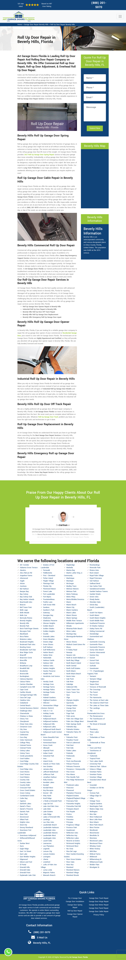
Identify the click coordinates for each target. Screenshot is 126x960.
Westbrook (94, 830)
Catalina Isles (25, 700)
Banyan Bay (24, 591)
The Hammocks (96, 697)
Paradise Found (72, 740)
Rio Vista (69, 849)
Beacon (23, 605)
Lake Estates (48, 811)
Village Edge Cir (95, 795)
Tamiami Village (96, 679)
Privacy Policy (98, 915)
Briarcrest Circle (26, 658)
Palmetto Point (71, 737)
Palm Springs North (73, 724)
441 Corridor (24, 565)
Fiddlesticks (47, 573)
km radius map (95, 178)
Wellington (93, 811)
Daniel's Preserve (26, 809)
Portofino (69, 817)
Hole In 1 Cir (47, 711)
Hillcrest (46, 703)
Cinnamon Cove (26, 727)
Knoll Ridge (47, 798)
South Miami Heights (98, 618)
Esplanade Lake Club (28, 875)
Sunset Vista (94, 663)
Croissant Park (25, 788)
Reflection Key (71, 835)
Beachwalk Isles (26, 602)
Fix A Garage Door (75, 898)
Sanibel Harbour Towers (99, 591)
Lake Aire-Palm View (51, 806)
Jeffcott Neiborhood (50, 772)
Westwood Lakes (96, 841)
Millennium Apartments (75, 623)
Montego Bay (71, 634)
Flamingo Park (48, 583)
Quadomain (70, 830)
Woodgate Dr (94, 867)
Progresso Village (73, 825)
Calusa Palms (25, 681)
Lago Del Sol (48, 803)
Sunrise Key (94, 655)
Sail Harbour (94, 581)
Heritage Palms (49, 689)
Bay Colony (24, 594)
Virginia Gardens (96, 803)
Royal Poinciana (96, 578)
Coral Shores (24, 772)
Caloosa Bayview (26, 679)
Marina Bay (70, 570)
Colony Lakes (25, 750)
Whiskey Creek (95, 846)
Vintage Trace (95, 801)
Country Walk (25, 785)
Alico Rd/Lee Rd (26, 573)
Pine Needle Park (72, 777)
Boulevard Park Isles (27, 644)
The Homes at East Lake (99, 700)
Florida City (47, 586)
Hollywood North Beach (52, 729)
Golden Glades (48, 628)
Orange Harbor (71, 705)
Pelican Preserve (72, 764)
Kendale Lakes (48, 782)
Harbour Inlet (48, 663)
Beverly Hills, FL (42, 943)
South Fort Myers (96, 612)
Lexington (46, 856)
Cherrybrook (24, 721)
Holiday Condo (48, 713)
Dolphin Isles (25, 822)
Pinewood (70, 790)
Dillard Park (24, 819)
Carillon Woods (25, 692)
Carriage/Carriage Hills (28, 695)
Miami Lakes (71, 612)
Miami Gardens (72, 610)
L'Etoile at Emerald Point (52, 801)
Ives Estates (47, 766)
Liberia (45, 859)
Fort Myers (47, 597)
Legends (46, 849)
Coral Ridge (24, 761)
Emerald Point (25, 872)
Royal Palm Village (97, 575)
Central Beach (25, 705)
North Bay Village (72, 660)
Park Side (70, 748)
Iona (44, 758)
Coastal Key (24, 732)
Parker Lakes (71, 750)
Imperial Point (48, 750)
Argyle (22, 581)
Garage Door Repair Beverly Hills (36, 24)
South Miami (94, 615)
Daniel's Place (25, 806)
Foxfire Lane (47, 602)
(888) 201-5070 (98, 5)
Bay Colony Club (26, 597)
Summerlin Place (96, 644)
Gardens (46, 607)
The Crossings (95, 689)
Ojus (68, 695)
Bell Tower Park (26, 607)
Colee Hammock (26, 740)
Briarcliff (23, 655)
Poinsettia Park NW (73, 806)
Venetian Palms (96, 772)
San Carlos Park (96, 586)
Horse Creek (47, 745)
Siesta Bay (94, 605)
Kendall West (48, 788)
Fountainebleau (49, 599)
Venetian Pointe (96, 774)
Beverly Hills (24, 623)
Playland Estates (72, 795)
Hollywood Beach (49, 719)
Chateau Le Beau (26, 716)
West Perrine (94, 827)
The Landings (95, 708)
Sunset (92, 658)
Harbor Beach (48, 652)
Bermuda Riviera (26, 618)
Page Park (70, 713)
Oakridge (69, 684)
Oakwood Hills (71, 687)
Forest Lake (47, 591)
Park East (70, 745)
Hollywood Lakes (49, 727)
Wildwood (93, 856)
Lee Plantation (48, 846)
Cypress (23, 801)
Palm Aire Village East (74, 719)
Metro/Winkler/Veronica (75, 599)
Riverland (69, 867)
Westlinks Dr (94, 835)
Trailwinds (93, 756)
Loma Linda (47, 870)
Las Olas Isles (48, 822)
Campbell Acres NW (27, 687)
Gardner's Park (48, 610)
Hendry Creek (48, 681)
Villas (92, 798)
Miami (68, 602)
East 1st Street (25, 851)
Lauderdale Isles (49, 830)
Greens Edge (48, 642)
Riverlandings (95, 565)
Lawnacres (47, 843)
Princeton (70, 819)
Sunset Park (94, 660)
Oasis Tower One (72, 689)
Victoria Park (94, 793)
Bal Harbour (24, 589)
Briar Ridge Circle (26, 652)
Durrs (22, 846)
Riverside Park (95, 567)
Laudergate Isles (49, 838)
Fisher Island (48, 578)
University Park (95, 764)
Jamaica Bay (48, 769)
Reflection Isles (72, 833)
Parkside (69, 753)
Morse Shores (71, 642)
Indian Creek (47, 753)
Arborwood (24, 578)
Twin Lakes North (96, 761)
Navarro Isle (70, 655)
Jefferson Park (48, 774)
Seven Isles (94, 597)
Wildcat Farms (95, 854)
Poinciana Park (72, 801)
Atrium (22, 583)
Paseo (68, 758)
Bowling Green (25, 647)
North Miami (71, 671)
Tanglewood (94, 681)
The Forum (94, 695)
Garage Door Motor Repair (99, 905)
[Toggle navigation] (120, 16)
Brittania (23, 663)
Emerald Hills (25, 867)
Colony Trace (25, 753)
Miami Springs (71, 618)
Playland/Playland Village (75, 798)
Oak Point (70, 679)
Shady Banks (94, 599)
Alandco (23, 570)
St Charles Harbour (97, 626)
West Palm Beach (96, 825)
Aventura (23, 586)
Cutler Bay (24, 798)
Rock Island (94, 573)
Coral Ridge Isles (26, 769)
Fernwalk (46, 570)
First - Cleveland (49, 575)
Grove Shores (48, 644)
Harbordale (47, 658)
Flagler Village (48, 581)
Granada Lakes (48, 636)
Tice (91, 734)
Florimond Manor (49, 589)
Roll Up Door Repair (75, 911)
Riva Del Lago (71, 851)
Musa (68, 647)
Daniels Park (24, 811)
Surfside (93, 666)
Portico (69, 814)
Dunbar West (24, 843)
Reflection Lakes (72, 838)
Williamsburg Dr (95, 859)
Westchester (94, 833)
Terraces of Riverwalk (98, 687)
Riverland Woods (72, 875)
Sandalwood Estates (97, 589)
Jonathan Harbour (50, 777)
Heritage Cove (48, 684)
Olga (68, 697)
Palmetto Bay (71, 727)
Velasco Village (95, 769)
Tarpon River (94, 684)
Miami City (70, 607)
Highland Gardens (50, 700)
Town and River (95, 748)
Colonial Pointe (25, 748)
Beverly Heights (26, 620)
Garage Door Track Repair (98, 898)
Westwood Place (96, 843)
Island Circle (47, 761)
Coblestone (24, 734)
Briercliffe (23, 660)
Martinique (70, 578)
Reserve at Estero (73, 841)
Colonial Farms (25, 745)
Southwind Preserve (97, 623)
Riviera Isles (94, 570)
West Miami (94, 822)
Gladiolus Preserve (50, 620)
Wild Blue (93, 851)
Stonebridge (94, 634)
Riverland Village (72, 872)
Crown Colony (25, 793)
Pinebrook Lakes (72, 785)
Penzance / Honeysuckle (75, 769)
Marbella (69, 567)
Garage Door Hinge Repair (99, 901)
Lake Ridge (47, 814)
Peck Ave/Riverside (73, 761)
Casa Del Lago (25, 697)
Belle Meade (24, 612)
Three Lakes (94, 732)
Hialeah (46, 695)
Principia (69, 822)
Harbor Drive (47, 655)
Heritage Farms (49, 687)
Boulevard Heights (27, 642)
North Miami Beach (73, 673)
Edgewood (24, 859)
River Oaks (70, 862)
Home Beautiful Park (51, 737)
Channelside (24, 713)
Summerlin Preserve (97, 647)
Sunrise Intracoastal (97, 652)
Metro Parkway (72, 594)
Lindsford (46, 862)
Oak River (70, 681)
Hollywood (47, 716)
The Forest (94, 692)
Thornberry (94, 729)
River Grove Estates (73, 859)
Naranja (69, 652)
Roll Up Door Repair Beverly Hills (62, 24)
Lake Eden (47, 809)
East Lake (23, 854)
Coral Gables (24, 758)
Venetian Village (96, 777)
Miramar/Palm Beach (74, 628)
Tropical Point (95, 758)
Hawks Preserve (49, 671)
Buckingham (24, 676)
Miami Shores (71, 615)
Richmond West (72, 846)
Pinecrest (70, 788)
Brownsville (24, 673)
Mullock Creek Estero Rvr (75, 644)
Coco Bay (23, 737)
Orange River (71, 708)
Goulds (45, 634)
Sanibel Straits (95, 594)
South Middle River (97, 620)
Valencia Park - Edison (98, 766)
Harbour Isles (48, 666)
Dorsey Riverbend (26, 827)
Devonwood (24, 817)
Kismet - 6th (47, 793)
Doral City (23, 825)
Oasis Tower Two (73, 692)
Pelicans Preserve (73, 766)
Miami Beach (71, 605)
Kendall (46, 785)
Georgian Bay (48, 615)
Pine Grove (70, 772)
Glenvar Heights (49, 623)
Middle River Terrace (74, 620)
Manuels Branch (49, 875)
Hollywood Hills (49, 724)
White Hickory (95, 849)
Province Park (71, 827)
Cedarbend (24, 703)
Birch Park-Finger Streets (29, 628)
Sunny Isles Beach (97, 650)
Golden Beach (48, 626)
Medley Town (71, 586)
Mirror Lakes (71, 631)
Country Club (24, 780)
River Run (70, 864)
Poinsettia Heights (73, 803)
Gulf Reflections (49, 650)
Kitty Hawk (47, 795)
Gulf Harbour (48, 647)
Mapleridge (70, 565)
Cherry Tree (24, 719)
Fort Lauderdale (49, 594)
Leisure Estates (49, 854)
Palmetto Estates (72, 729)
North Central (71, 666)
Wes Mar (93, 814)
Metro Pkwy (70, 597)
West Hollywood (96, 817)
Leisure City (47, 851)
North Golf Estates (73, 668)
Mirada (69, 626)
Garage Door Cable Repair (98, 911)
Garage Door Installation (75, 901)
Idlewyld (46, 748)
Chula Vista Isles (26, 724)
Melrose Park (71, 591)
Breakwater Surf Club (28, 650)
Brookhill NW (24, 668)
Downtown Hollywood (28, 835)
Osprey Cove (71, 711)
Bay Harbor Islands (27, 599)
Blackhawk (24, 634)
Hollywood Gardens (50, 721)
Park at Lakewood (73, 742)
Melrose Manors (72, 589)
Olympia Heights (72, 700)
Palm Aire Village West (75, 721)
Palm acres (70, 716)
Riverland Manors (72, 870)
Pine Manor (70, 774)
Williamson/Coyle (96, 862)
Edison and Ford (26, 862)
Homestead (47, 740)
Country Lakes (25, 782)
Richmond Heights (73, 843)
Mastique (69, 581)
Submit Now (95, 128)
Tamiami (93, 676)
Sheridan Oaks (95, 602)
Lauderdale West (49, 835)
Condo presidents (26, 756)
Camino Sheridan (26, 684)
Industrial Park (48, 756)
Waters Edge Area (96, 809)
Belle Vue (23, 615)
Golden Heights (49, 631)
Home (19, 24)
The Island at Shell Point (99, 703)
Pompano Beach (72, 809)
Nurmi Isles (70, 676)
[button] (55, 516)
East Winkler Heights (27, 856)
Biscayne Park (25, 631)
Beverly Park (24, 626)
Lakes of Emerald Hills (51, 817)
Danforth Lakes (25, 803)
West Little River (96, 819)
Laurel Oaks (47, 841)
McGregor (70, 583)
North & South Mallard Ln (75, 658)
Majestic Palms (49, 872)
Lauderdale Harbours (51, 827)
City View (23, 729)
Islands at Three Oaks (51, 764)
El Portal (23, 864)
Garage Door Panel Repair (98, 908)
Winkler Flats (94, 864)
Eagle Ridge (24, 849)
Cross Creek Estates (27, 790)
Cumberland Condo (27, 795)
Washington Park (96, 806)
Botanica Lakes (25, 639)
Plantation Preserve (73, 793)
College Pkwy (25, 742)
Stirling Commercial (97, 631)
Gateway (46, 612)
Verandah (93, 785)
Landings (46, 819)
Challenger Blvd (25, 711)
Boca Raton (24, 636)
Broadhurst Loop (26, 666)
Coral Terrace (25, 774)
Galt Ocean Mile (49, 605)
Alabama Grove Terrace (29, 567)
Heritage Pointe (49, 692)
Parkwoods (70, 756)
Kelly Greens (48, 780)
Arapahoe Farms (26, 575)
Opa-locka (70, 703)
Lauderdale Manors (50, 833)
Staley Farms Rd (96, 628)
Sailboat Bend (95, 583)
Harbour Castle (48, 660)
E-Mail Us (42, 937)
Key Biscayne (48, 790)
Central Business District (29, 708)
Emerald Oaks (25, 870)
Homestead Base (49, 742)
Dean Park (24, 814)
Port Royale (70, 811)
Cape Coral (24, 689)
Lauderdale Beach (50, 825)
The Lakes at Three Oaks (99, 705)
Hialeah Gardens (49, 697)
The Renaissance (96, 716)
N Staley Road (71, 650)
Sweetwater (94, 668)
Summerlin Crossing (97, 642)
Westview (93, 838)
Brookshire (24, 671)
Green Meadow (49, 639)
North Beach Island (73, 663)
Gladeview (47, 618)
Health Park (47, 673)
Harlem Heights (49, 668)
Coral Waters (24, 777)
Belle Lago (24, 610)
